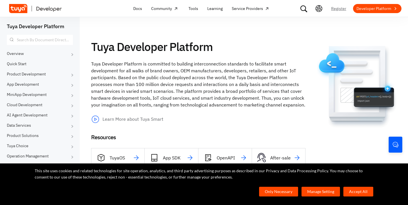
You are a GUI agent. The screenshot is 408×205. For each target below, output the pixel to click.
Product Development (26, 74)
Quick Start (16, 63)
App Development (23, 84)
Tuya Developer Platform (35, 26)
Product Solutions (23, 135)
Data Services (19, 125)
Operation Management (28, 156)
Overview (15, 53)
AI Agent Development (27, 115)
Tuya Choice (17, 145)
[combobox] (40, 40)
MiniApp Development (27, 94)
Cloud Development (24, 104)
